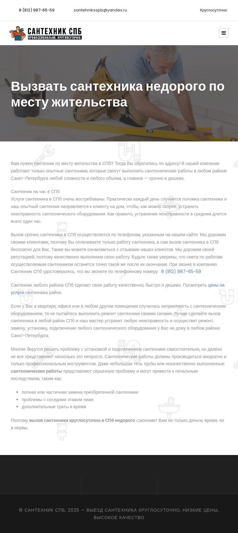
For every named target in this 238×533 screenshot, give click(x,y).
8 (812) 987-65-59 (37, 10)
